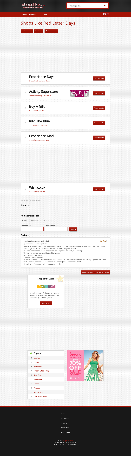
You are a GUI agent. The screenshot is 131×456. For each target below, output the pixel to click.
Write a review (51, 31)
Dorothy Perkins (41, 396)
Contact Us (65, 428)
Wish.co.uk (37, 187)
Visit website (26, 31)
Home (24, 14)
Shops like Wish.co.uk (37, 191)
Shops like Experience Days (39, 81)
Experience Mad (41, 136)
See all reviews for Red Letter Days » (95, 272)
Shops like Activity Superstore (40, 96)
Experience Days (41, 76)
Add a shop (65, 432)
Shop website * (50, 226)
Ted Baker (38, 375)
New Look (38, 366)
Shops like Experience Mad (39, 140)
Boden (36, 362)
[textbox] (87, 5)
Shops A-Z (44, 14)
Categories (33, 14)
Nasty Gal (38, 379)
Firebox (37, 388)
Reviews (38, 31)
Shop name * (26, 226)
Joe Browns (39, 392)
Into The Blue (39, 121)
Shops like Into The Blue (38, 125)
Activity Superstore (43, 91)
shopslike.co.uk (68, 441)
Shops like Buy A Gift (36, 110)
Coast (36, 383)
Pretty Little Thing (41, 371)
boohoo (37, 358)
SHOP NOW (46, 303)
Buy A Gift (37, 106)
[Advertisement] (65, 53)
